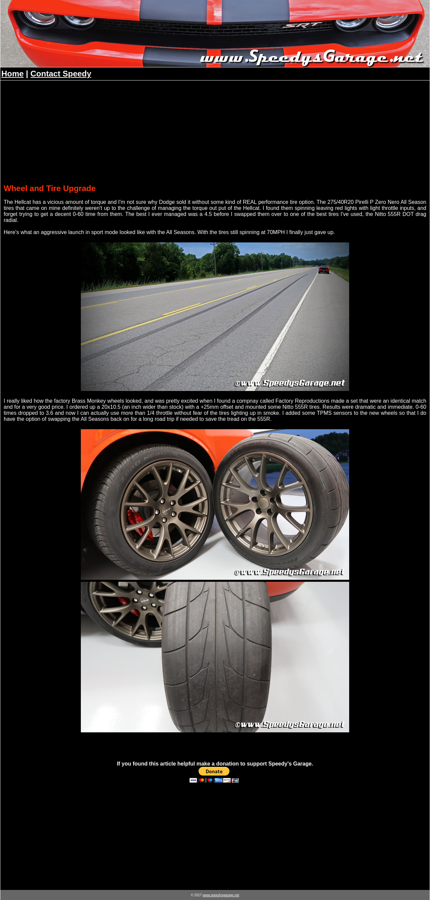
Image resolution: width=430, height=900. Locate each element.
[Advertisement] (215, 133)
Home (12, 73)
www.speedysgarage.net (221, 895)
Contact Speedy (61, 73)
